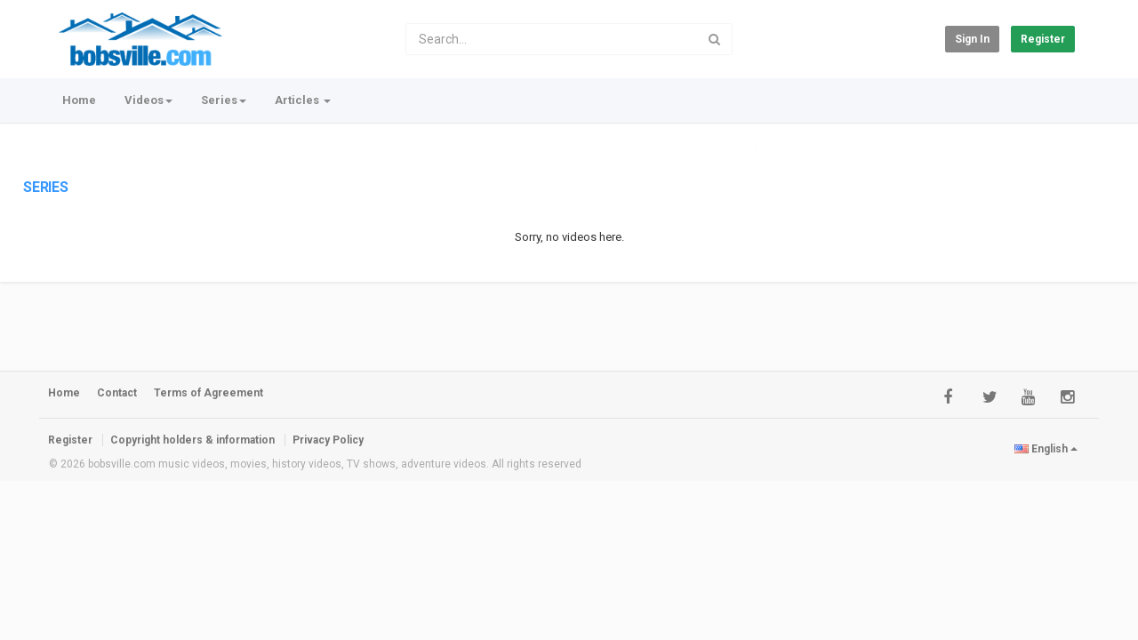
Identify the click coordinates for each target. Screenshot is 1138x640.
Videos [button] (148, 100)
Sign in (972, 39)
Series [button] (223, 100)
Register (1043, 39)
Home (79, 100)
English (1046, 449)
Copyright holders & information (192, 440)
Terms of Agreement (208, 393)
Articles (303, 100)
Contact (117, 393)
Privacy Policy (328, 440)
